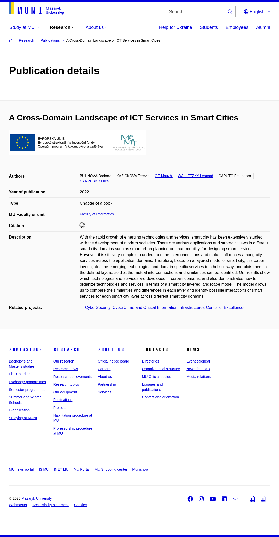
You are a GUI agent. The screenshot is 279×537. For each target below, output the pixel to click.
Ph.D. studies (19, 374)
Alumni (263, 27)
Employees (237, 27)
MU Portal (81, 469)
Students (209, 27)
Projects (59, 408)
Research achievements (72, 376)
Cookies (80, 505)
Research (66, 349)
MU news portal (21, 469)
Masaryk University (36, 498)
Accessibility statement (50, 505)
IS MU (44, 469)
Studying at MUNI (23, 418)
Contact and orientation (160, 397)
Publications (63, 400)
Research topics (66, 384)
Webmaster (18, 505)
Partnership (107, 384)
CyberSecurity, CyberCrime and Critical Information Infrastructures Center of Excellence (164, 307)
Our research (63, 361)
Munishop (140, 469)
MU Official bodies (156, 376)
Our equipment (65, 392)
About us (111, 349)
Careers (104, 369)
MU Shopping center (111, 469)
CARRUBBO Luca (94, 181)
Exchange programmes (27, 382)
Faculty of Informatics (97, 214)
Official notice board (113, 361)
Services (105, 392)
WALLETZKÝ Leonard (195, 176)
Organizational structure (161, 369)
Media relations (198, 376)
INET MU (61, 469)
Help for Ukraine (175, 27)
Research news (65, 369)
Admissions (25, 349)
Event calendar (198, 361)
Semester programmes (27, 390)
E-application (19, 410)
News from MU (198, 369)
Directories (150, 361)
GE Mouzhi (164, 176)
